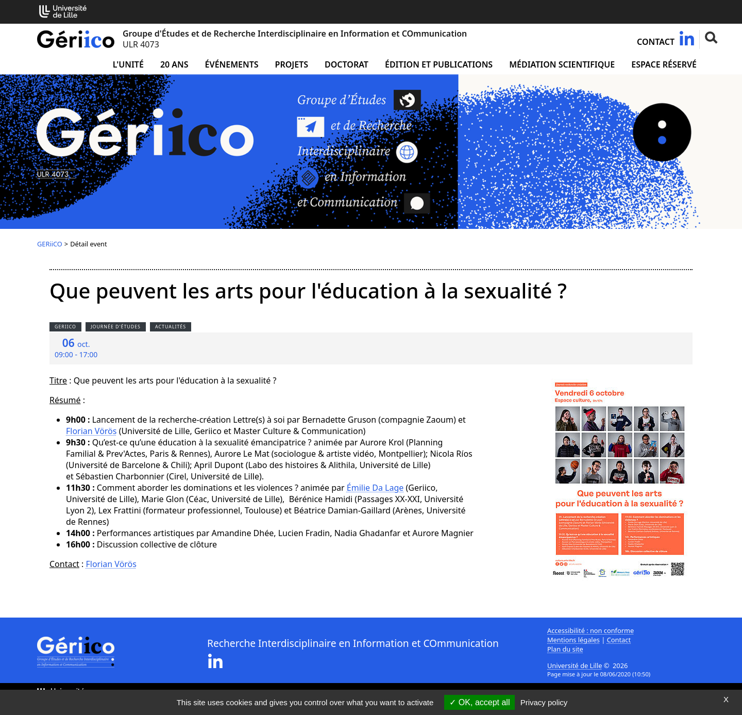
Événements (232, 64)
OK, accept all (479, 702)
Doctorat (346, 64)
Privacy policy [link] (544, 702)
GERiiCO (49, 243)
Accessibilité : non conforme (590, 630)
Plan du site (565, 649)
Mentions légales (573, 639)
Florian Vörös (91, 431)
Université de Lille (574, 665)
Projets (292, 64)
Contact (655, 41)
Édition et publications (439, 64)
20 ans (174, 64)
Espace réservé (664, 64)
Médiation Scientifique (562, 64)
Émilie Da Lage (375, 487)
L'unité (128, 64)
